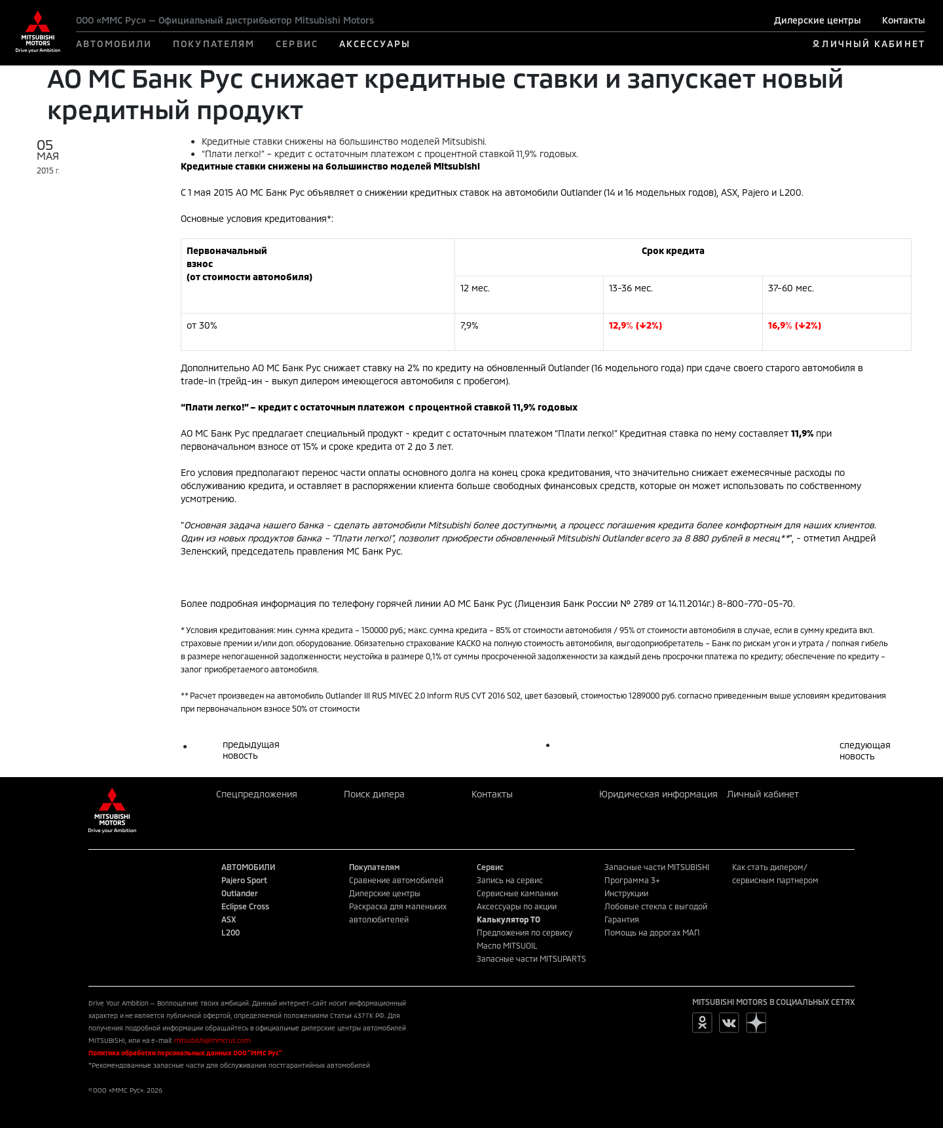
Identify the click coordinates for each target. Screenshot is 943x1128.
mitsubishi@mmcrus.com (212, 1040)
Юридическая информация (658, 793)
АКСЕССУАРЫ (375, 43)
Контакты (903, 20)
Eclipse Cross (245, 906)
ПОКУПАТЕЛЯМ (214, 43)
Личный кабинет (763, 793)
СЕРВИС (297, 43)
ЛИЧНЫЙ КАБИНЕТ (873, 43)
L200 (230, 932)
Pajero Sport (244, 879)
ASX (228, 919)
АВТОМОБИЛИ (114, 43)
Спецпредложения (256, 793)
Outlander (239, 893)
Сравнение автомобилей (396, 879)
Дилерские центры (817, 20)
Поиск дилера (374, 793)
